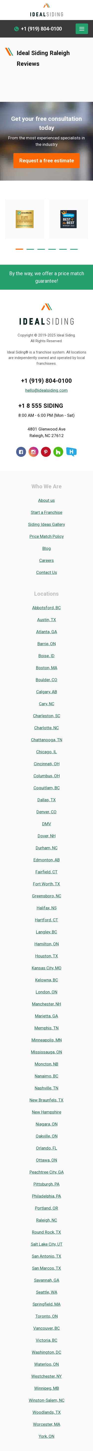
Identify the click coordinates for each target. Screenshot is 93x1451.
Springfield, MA (46, 1304)
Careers (46, 560)
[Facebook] (21, 452)
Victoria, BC (46, 1340)
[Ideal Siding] (46, 10)
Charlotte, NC (46, 727)
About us (46, 500)
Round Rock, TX (46, 1232)
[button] (19, 249)
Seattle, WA (46, 1292)
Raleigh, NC (46, 1220)
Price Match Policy (47, 536)
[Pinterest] (46, 452)
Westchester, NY (46, 1376)
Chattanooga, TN (46, 739)
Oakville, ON (47, 1136)
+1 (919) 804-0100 (46, 380)
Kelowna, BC (46, 979)
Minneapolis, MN (46, 1039)
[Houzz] (58, 452)
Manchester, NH (46, 1003)
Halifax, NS (47, 907)
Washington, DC (46, 1352)
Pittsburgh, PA (46, 1184)
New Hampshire (46, 1112)
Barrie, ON (46, 643)
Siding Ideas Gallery (46, 524)
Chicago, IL (46, 751)
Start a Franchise (46, 512)
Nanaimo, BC (46, 1075)
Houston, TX (46, 955)
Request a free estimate (46, 161)
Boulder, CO (46, 679)
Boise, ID (46, 655)
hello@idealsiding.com (46, 390)
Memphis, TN (46, 1027)
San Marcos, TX (46, 1268)
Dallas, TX (46, 799)
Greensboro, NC (46, 895)
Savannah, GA (46, 1280)
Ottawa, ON (46, 1160)
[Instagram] (33, 452)
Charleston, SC (46, 715)
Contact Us (46, 572)
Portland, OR (46, 1208)
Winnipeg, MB (46, 1388)
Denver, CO (46, 811)
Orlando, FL (46, 1148)
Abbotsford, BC (46, 607)
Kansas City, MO (47, 967)
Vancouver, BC (46, 1328)
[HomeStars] (71, 451)
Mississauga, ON (46, 1051)
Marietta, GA (46, 1015)
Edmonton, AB (46, 859)
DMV (46, 823)
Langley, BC (46, 931)
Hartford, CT (46, 919)
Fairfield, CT (46, 871)
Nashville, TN (46, 1088)
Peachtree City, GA (47, 1172)
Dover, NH (47, 835)
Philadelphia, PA (46, 1196)
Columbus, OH (46, 775)
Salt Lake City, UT (46, 1244)
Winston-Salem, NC (46, 1400)
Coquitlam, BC (46, 787)
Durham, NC (47, 847)
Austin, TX (46, 619)
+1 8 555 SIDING (40, 405)
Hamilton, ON (46, 943)
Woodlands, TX (46, 1412)
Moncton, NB (46, 1063)
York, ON (46, 1436)
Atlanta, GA (46, 631)
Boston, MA (46, 667)
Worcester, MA (46, 1424)
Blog (46, 548)
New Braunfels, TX (46, 1100)
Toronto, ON (46, 1316)
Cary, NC (46, 703)
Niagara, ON (47, 1124)
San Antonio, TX (46, 1256)
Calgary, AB (46, 691)
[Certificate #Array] (68, 219)
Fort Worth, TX (46, 883)
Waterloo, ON (46, 1364)
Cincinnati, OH (47, 763)
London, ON (46, 991)
